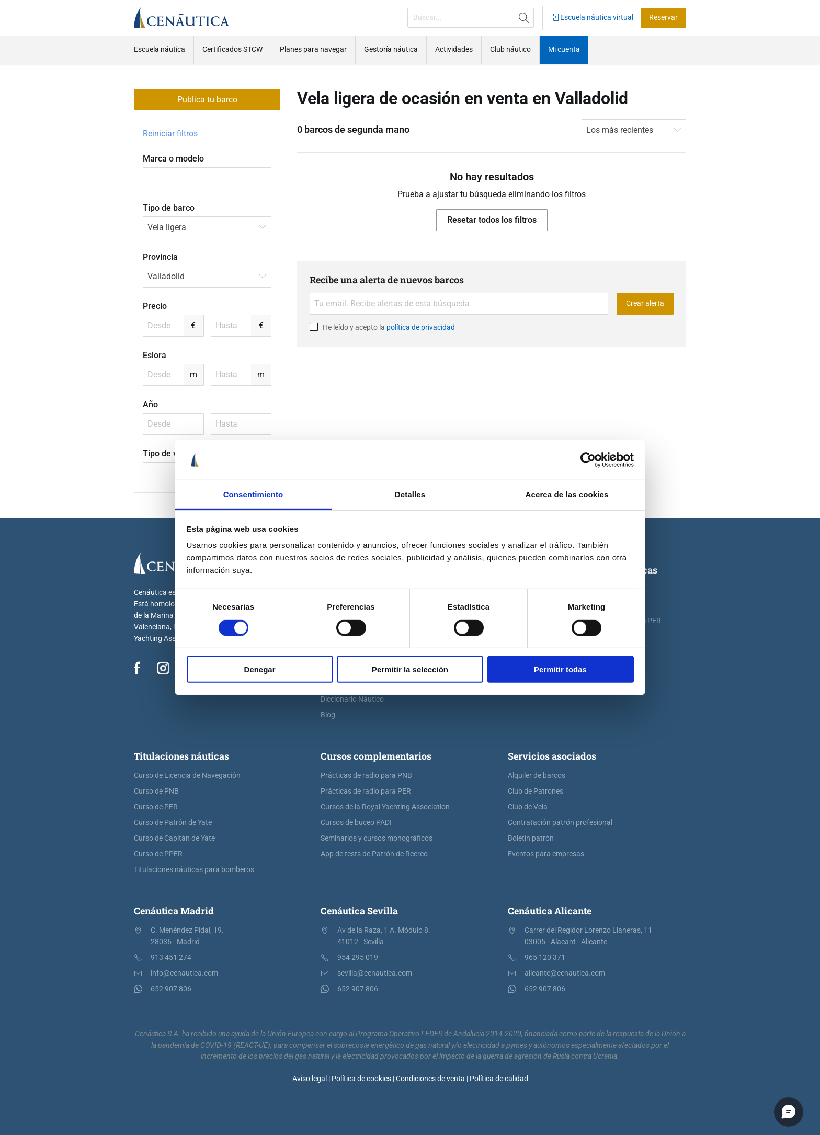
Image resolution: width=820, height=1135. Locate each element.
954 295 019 (357, 957)
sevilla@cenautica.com (374, 973)
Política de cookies (361, 1078)
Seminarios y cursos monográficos (376, 838)
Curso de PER (156, 806)
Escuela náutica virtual (592, 17)
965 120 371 (545, 957)
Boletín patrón (531, 838)
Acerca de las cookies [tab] (567, 494)
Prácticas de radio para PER (366, 791)
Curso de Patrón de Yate (173, 822)
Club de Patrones (535, 791)
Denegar (259, 669)
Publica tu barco (207, 100)
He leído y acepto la (382, 326)
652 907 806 (171, 988)
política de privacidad (420, 326)
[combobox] (207, 227)
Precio (155, 306)
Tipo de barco (169, 208)
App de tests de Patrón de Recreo (374, 854)
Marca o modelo (173, 159)
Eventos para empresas (546, 854)
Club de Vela (528, 806)
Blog (328, 714)
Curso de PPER (158, 854)
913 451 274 (171, 957)
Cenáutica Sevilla (359, 910)
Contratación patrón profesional (560, 822)
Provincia (160, 257)
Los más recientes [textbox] (619, 130)
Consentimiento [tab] (253, 494)
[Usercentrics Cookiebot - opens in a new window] (588, 460)
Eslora (154, 355)
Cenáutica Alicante (549, 910)
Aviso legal (309, 1078)
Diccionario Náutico (352, 699)
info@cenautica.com (184, 973)
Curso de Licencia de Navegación (187, 775)
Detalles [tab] (410, 494)
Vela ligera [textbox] (166, 227)
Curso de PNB (156, 791)
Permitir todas (560, 669)
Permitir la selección (410, 669)
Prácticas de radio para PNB (366, 775)
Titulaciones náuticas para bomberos (194, 869)
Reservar (663, 17)
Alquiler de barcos (536, 775)
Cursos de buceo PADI (356, 822)
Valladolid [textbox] (166, 276)
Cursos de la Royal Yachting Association (385, 806)
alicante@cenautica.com (565, 973)
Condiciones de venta (430, 1078)
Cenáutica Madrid (174, 910)
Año (150, 404)
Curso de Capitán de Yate (174, 838)
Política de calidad (499, 1078)
